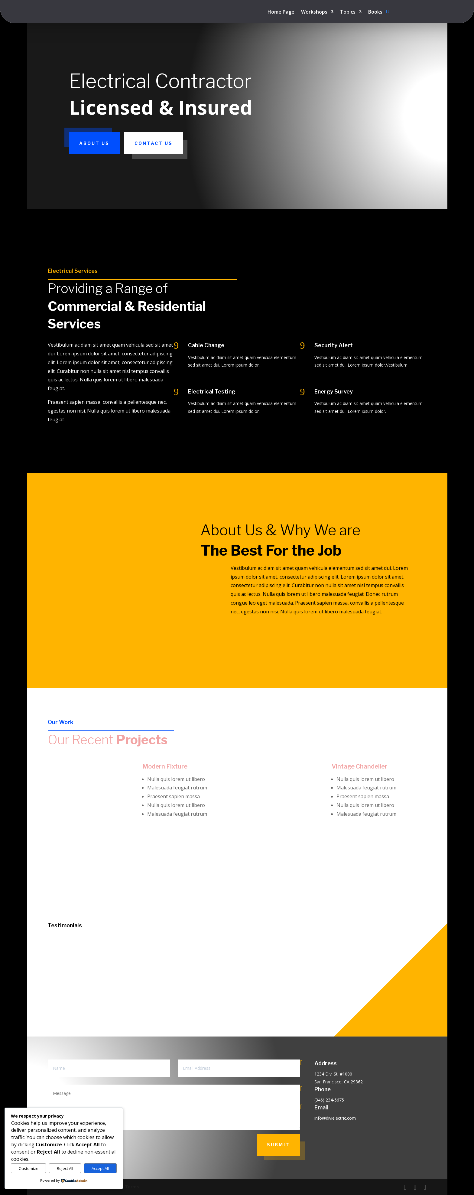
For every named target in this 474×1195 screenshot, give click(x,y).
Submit (278, 1144)
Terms (132, 1187)
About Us (94, 143)
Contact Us (154, 143)
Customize (28, 1168)
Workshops (314, 12)
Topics (348, 12)
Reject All (65, 1168)
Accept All (100, 1168)
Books (375, 12)
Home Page (281, 12)
